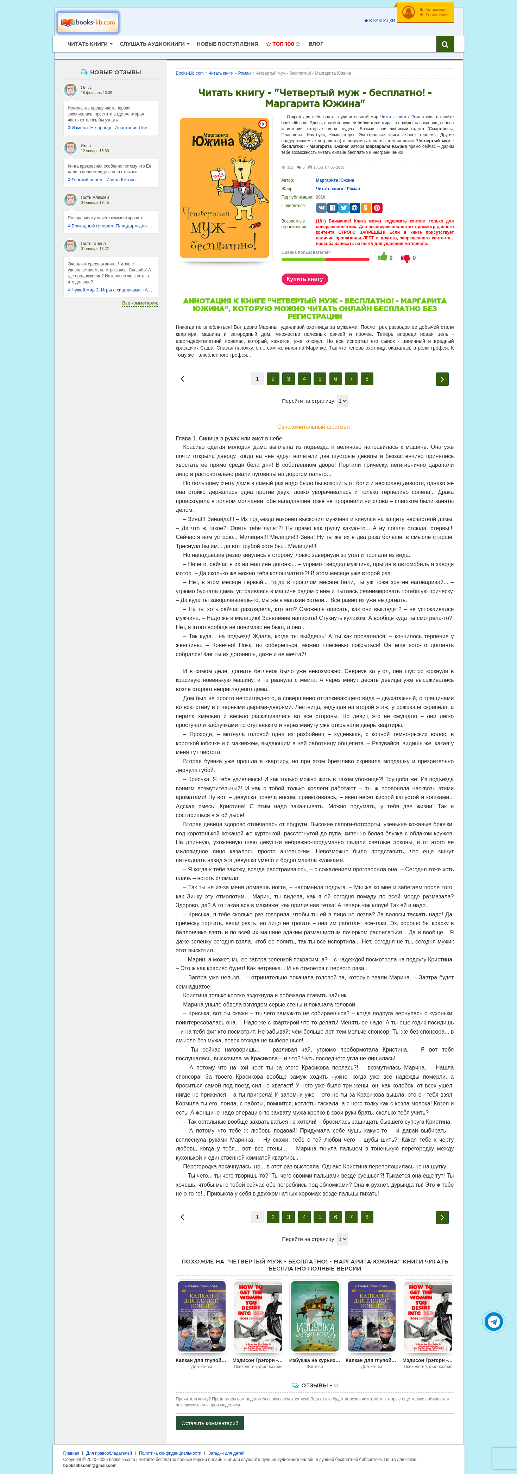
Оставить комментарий (210, 1423)
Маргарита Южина (335, 180)
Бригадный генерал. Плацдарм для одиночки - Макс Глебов (111, 225)
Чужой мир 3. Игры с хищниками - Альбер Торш (111, 290)
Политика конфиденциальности (170, 1453)
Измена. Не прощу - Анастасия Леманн (111, 127)
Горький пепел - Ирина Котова (102, 179)
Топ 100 (283, 44)
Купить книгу (305, 279)
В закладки (379, 20)
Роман (417, 116)
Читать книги (393, 116)
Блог (316, 44)
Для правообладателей (109, 1453)
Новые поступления (227, 44)
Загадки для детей (226, 1453)
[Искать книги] (445, 44)
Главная (71, 1453)
